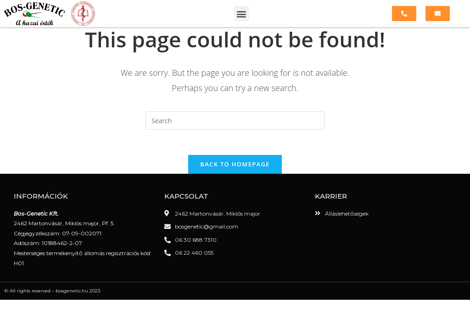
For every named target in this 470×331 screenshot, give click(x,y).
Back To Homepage (234, 170)
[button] (241, 13)
